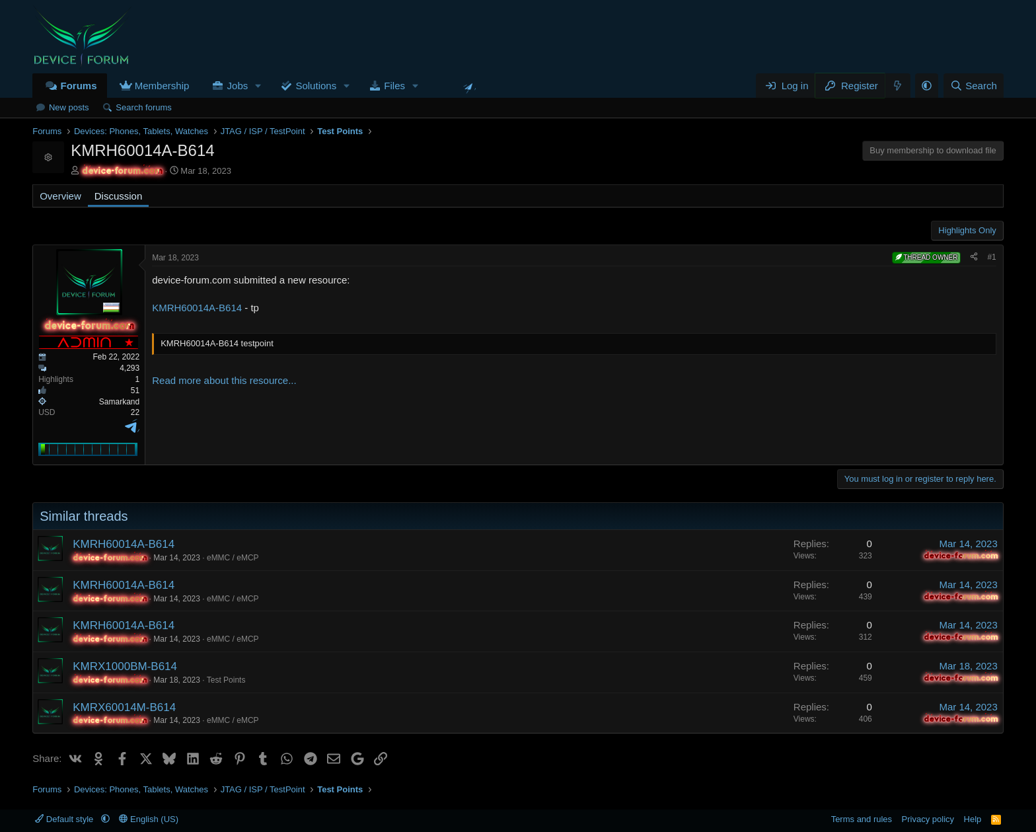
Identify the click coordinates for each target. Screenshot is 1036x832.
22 (135, 412)
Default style (65, 819)
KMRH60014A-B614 (197, 307)
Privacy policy (928, 819)
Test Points (226, 680)
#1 (991, 257)
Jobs (237, 85)
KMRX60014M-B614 (124, 707)
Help (973, 819)
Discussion (118, 196)
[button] (258, 85)
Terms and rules (861, 819)
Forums (78, 85)
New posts (69, 107)
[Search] (974, 85)
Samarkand (119, 401)
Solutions (315, 85)
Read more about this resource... (224, 380)
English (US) (148, 819)
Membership (162, 85)
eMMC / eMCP (233, 557)
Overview (60, 196)
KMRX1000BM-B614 (125, 666)
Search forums (144, 107)
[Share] (973, 257)
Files (394, 85)
